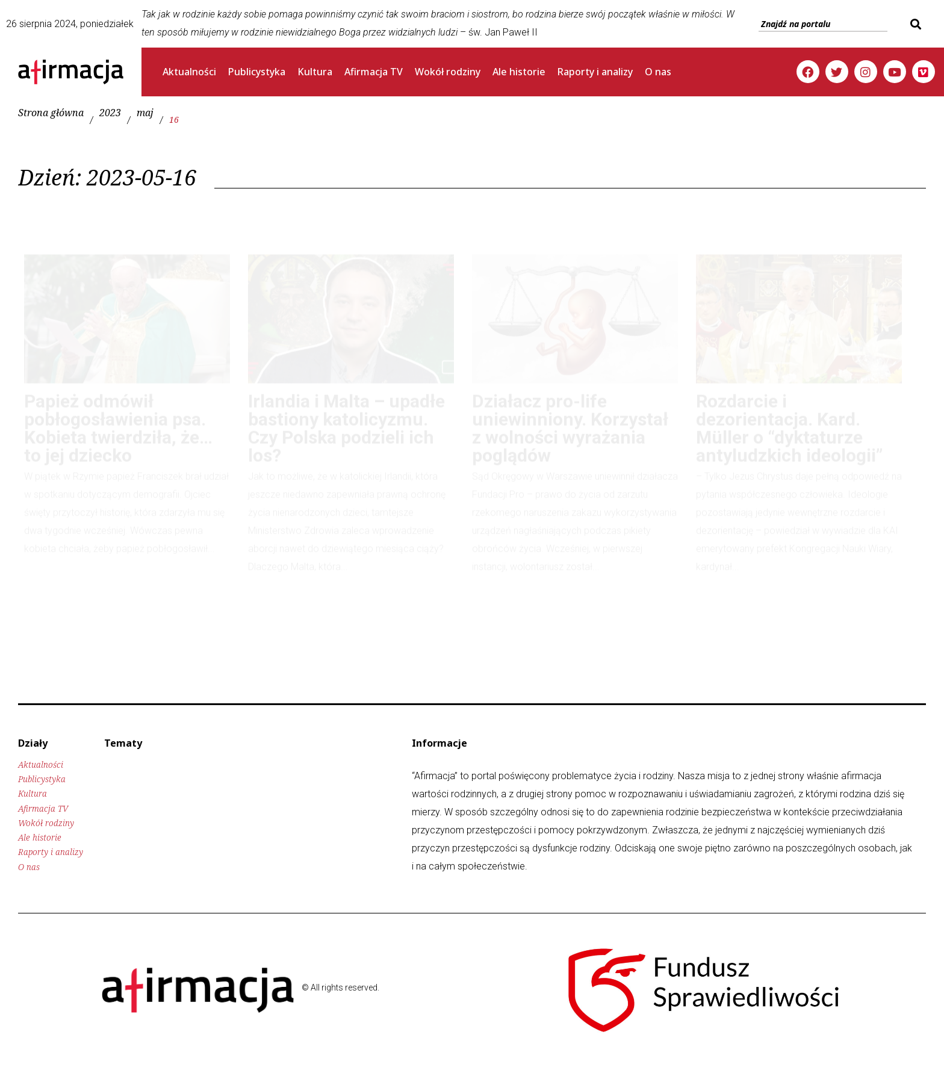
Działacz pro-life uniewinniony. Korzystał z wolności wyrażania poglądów (570, 417)
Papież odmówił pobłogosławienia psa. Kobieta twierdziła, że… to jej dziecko (118, 417)
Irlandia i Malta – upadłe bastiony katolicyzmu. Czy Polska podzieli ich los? (346, 417)
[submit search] (914, 24)
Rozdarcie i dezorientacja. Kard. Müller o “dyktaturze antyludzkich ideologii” (789, 417)
